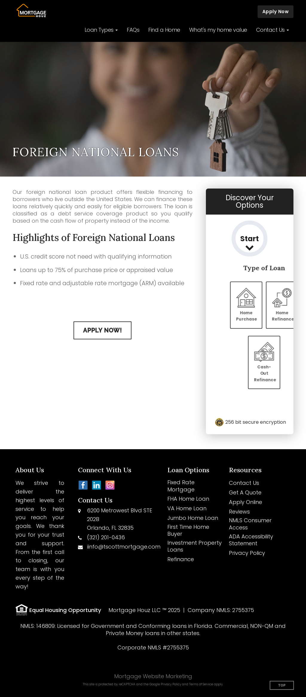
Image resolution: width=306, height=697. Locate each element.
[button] (101, 30)
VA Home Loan (186, 508)
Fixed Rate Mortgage (181, 486)
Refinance (180, 559)
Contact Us (244, 482)
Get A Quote (245, 492)
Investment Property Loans (194, 546)
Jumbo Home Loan (192, 517)
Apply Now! (102, 330)
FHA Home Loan (188, 498)
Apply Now (275, 11)
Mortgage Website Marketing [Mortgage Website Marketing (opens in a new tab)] (153, 676)
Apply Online (245, 502)
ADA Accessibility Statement (251, 540)
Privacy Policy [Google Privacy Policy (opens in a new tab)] (171, 684)
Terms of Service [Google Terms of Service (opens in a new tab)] (201, 684)
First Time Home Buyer (188, 530)
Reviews (239, 511)
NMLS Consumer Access (250, 524)
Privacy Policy (247, 552)
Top (282, 685)
